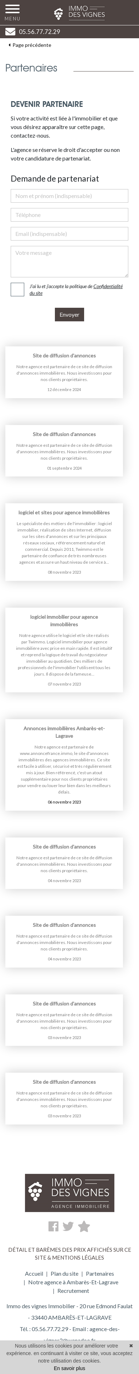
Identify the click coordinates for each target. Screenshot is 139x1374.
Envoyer (69, 314)
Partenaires (100, 1273)
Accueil (34, 1273)
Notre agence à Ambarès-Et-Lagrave (73, 1282)
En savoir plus (69, 1368)
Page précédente (30, 42)
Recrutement (73, 1290)
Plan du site (64, 1273)
